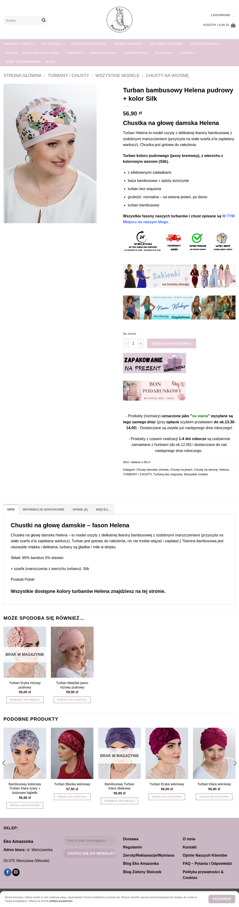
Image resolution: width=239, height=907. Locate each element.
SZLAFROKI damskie (168, 44)
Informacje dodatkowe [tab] (43, 509)
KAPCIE (12, 53)
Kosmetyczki (137, 53)
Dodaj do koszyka (172, 343)
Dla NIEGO (165, 53)
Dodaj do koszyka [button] (72, 699)
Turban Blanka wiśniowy (72, 784)
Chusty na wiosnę (167, 75)
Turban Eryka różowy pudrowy (25, 685)
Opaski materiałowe (90, 44)
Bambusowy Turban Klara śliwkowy (119, 786)
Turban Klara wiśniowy (214, 784)
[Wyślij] (44, 20)
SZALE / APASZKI (104, 53)
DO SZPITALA (54, 44)
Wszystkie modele (117, 75)
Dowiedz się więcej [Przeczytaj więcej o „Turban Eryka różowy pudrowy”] (25, 699)
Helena (224, 469)
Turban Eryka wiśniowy (167, 784)
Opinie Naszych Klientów (205, 855)
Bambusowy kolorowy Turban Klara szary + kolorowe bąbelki (25, 788)
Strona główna (22, 75)
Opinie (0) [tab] (80, 509)
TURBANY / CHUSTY (20, 44)
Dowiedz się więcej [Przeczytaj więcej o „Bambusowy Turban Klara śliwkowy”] (119, 800)
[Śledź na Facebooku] (7, 872)
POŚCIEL (189, 53)
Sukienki (76, 53)
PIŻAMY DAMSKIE (129, 44)
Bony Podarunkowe (23, 61)
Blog (50, 61)
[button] (220, 15)
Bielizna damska (206, 44)
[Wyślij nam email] (16, 872)
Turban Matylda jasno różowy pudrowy (72, 685)
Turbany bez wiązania (167, 474)
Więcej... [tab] (103, 509)
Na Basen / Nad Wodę (42, 53)
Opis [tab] (11, 509)
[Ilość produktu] (133, 343)
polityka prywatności (60, 901)
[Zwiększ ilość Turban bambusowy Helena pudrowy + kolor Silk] (141, 343)
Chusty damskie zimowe (153, 469)
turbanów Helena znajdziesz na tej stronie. (118, 591)
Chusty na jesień (181, 469)
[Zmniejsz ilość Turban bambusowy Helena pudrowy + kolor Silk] (126, 343)
